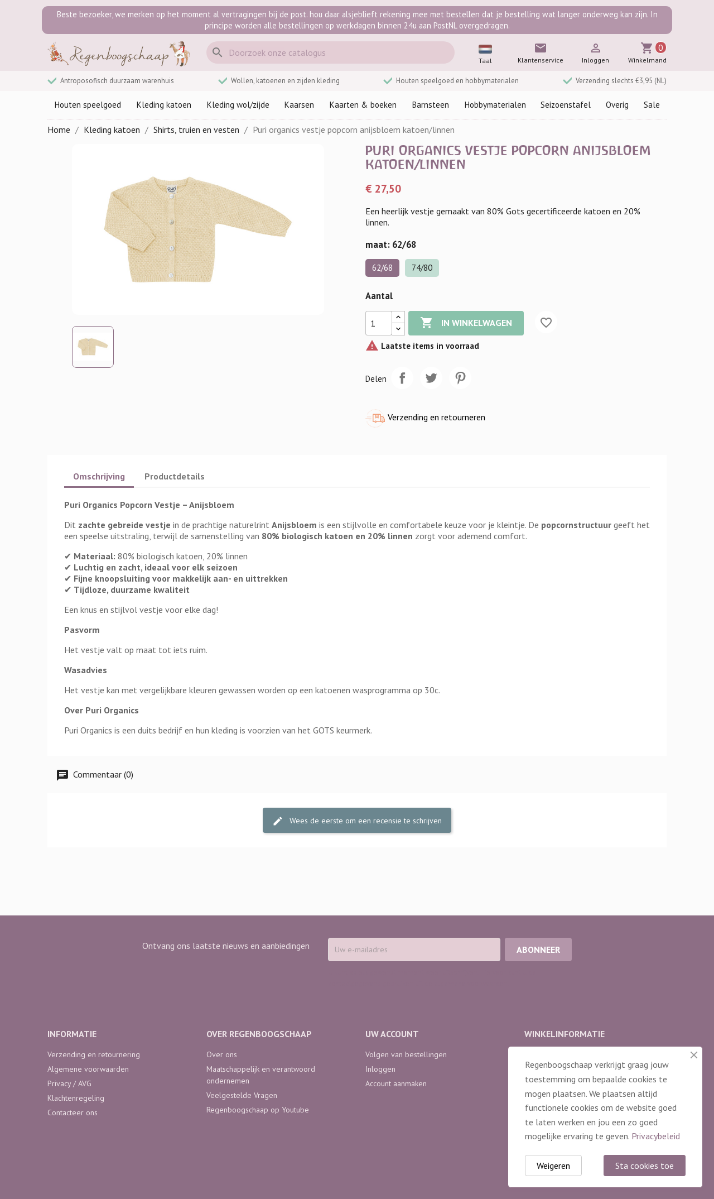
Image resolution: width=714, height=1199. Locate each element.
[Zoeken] (330, 52)
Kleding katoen (163, 104)
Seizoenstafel (566, 104)
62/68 (382, 267)
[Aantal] (378, 323)
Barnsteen (430, 104)
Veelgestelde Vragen (241, 1095)
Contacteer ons (72, 1112)
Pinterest (460, 378)
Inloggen (380, 1069)
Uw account (392, 1033)
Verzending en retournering (93, 1054)
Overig (617, 104)
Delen (402, 378)
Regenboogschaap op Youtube (257, 1110)
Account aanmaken (396, 1083)
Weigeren (553, 1165)
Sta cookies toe (644, 1165)
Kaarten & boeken (363, 104)
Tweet (431, 378)
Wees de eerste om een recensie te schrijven (357, 821)
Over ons (221, 1054)
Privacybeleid (655, 1136)
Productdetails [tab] (174, 476)
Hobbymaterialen (495, 104)
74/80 (422, 267)
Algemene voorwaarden (88, 1069)
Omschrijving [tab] (99, 476)
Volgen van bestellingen (406, 1054)
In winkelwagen (466, 323)
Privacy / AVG (69, 1083)
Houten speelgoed (87, 104)
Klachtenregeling (75, 1098)
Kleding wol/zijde (237, 104)
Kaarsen (299, 104)
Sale (652, 104)
